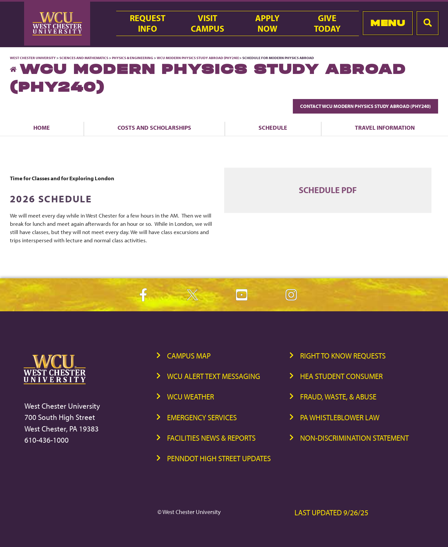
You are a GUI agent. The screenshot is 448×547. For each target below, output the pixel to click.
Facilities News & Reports (211, 438)
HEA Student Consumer (341, 376)
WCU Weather (190, 396)
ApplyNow (267, 23)
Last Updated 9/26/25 (331, 512)
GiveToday (327, 23)
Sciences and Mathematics (83, 57)
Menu (387, 23)
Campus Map (189, 355)
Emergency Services (202, 417)
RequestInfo (147, 23)
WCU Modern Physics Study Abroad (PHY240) (198, 57)
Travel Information (385, 127)
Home (41, 127)
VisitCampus (207, 23)
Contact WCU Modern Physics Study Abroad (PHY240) (365, 106)
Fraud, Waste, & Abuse (338, 396)
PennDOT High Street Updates (219, 458)
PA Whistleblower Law (339, 417)
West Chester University (33, 57)
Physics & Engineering (132, 57)
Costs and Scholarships (154, 127)
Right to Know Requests (343, 355)
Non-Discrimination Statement (354, 438)
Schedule (272, 127)
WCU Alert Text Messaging (213, 376)
